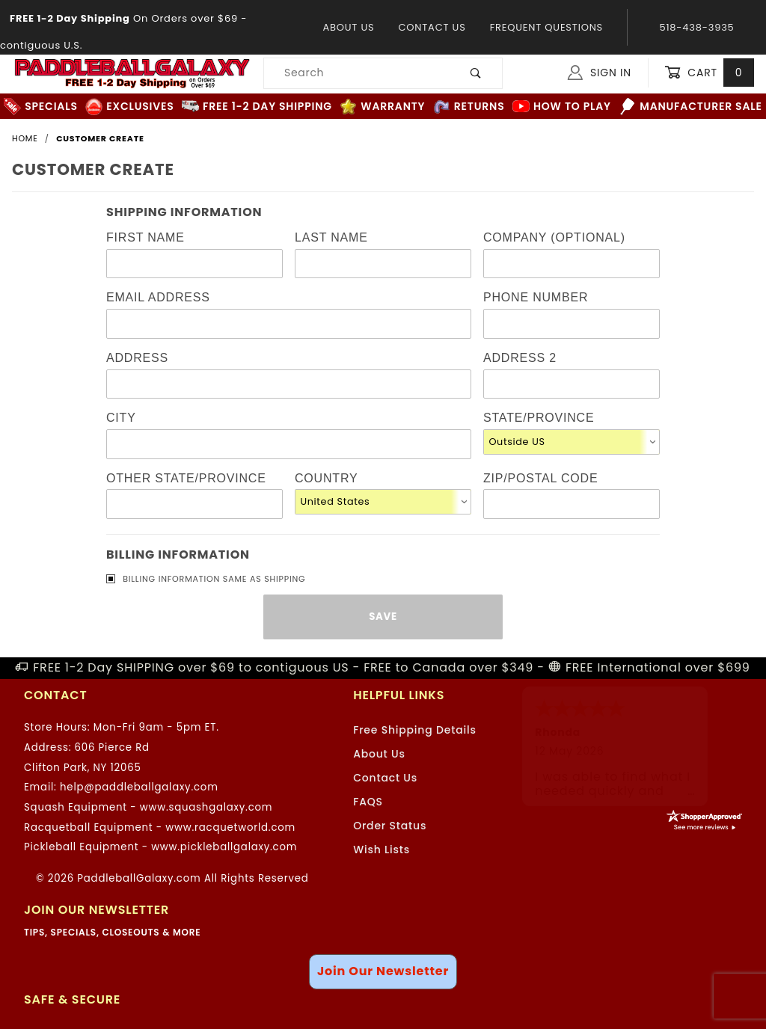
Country (326, 478)
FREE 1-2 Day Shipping (257, 106)
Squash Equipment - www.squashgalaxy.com (148, 807)
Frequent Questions (546, 27)
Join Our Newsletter (383, 971)
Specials (40, 106)
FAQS (368, 801)
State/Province (538, 417)
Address (137, 357)
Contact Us (431, 27)
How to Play (561, 106)
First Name (145, 237)
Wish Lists (381, 849)
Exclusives (129, 106)
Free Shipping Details (415, 729)
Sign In (599, 72)
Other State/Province (186, 478)
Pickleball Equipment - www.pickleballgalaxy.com (160, 847)
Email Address (158, 297)
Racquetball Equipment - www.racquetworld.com (159, 827)
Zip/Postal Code (540, 478)
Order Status (389, 825)
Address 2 (520, 357)
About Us (348, 27)
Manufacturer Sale (690, 106)
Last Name (331, 237)
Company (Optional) (554, 237)
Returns (469, 106)
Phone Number (535, 297)
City (121, 417)
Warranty (382, 106)
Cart (709, 73)
